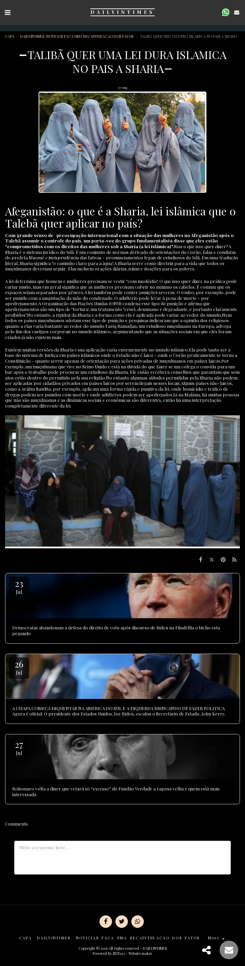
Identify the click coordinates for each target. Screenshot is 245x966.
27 (19, 747)
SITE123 (119, 953)
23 (19, 586)
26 (19, 667)
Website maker (140, 953)
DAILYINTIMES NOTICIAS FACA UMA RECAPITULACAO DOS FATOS (77, 36)
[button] (7, 12)
